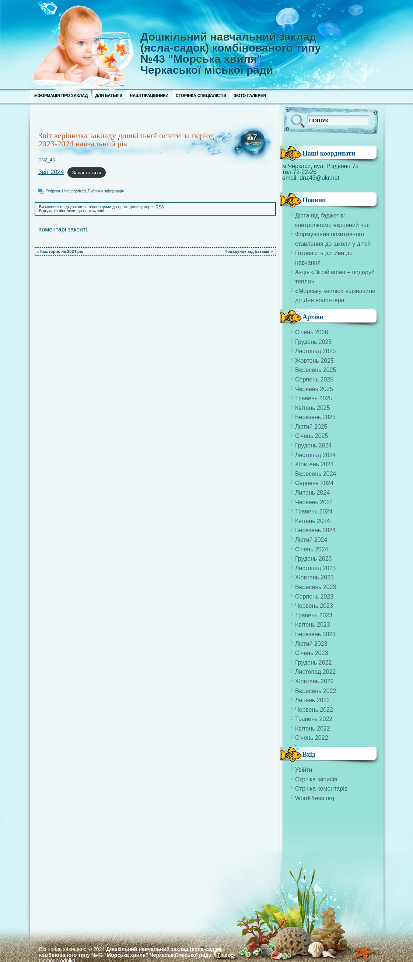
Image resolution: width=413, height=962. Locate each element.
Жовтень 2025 (314, 361)
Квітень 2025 (312, 408)
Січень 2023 (311, 653)
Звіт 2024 (51, 172)
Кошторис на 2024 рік (61, 251)
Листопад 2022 (315, 672)
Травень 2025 (313, 398)
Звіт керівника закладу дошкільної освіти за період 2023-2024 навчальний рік (126, 139)
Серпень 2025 (314, 379)
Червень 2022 (314, 710)
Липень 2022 (312, 700)
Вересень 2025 (315, 370)
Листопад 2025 (315, 351)
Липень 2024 (312, 492)
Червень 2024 (314, 502)
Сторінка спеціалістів (201, 95)
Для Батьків (108, 95)
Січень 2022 (311, 738)
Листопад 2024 (315, 455)
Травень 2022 (313, 719)
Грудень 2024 (313, 445)
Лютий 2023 (311, 644)
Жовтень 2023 (314, 577)
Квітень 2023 (312, 624)
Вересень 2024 (315, 474)
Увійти (303, 770)
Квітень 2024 (312, 521)
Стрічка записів (316, 779)
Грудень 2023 (313, 558)
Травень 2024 (313, 511)
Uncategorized (73, 191)
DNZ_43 (46, 160)
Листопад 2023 (315, 568)
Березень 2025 (315, 417)
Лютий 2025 (311, 427)
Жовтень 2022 (314, 681)
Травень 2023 (313, 615)
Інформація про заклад (61, 95)
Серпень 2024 (314, 483)
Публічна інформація (106, 191)
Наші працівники (149, 95)
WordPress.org (314, 798)
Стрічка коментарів (321, 788)
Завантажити (86, 172)
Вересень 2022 (315, 691)
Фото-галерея (250, 95)
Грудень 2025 (313, 342)
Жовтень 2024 (314, 464)
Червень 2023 (314, 606)
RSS (159, 207)
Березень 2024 (315, 530)
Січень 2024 (311, 549)
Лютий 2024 (311, 540)
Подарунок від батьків (246, 251)
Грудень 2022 (313, 662)
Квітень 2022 (312, 728)
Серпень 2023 (314, 596)
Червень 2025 (314, 389)
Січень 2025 (311, 436)
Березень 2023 (315, 634)
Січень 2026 (311, 332)
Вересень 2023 (315, 587)
